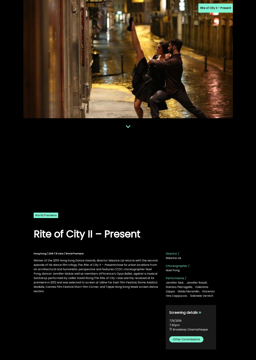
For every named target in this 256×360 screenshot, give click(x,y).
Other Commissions (186, 339)
